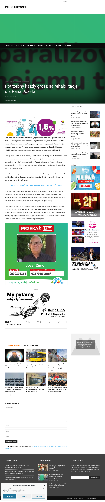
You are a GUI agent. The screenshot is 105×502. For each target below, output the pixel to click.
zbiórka (19, 324)
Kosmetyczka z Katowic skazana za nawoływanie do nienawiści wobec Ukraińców (14, 389)
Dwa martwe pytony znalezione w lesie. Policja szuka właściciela (19, 478)
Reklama (59, 46)
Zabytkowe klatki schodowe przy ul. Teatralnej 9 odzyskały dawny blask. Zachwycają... (79, 144)
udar (7, 324)
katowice (12, 322)
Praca (75, 498)
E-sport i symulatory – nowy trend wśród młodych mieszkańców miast (17, 466)
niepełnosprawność (22, 322)
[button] (44, 485)
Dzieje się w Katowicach (15, 81)
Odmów (24, 496)
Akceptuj (10, 496)
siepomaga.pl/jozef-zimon (59, 322)
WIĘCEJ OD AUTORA (31, 345)
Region (49, 46)
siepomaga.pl (46, 322)
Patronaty (69, 498)
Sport (40, 46)
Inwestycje (20, 46)
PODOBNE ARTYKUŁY (14, 345)
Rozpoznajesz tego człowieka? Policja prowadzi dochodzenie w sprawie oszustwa (14, 366)
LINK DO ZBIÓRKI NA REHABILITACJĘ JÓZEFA (36, 185)
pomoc (31, 322)
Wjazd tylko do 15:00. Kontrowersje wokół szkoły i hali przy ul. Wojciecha (35, 389)
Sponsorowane (26, 81)
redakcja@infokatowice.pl (81, 471)
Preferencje (38, 496)
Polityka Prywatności (90, 498)
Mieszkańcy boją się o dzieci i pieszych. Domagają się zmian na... (79, 113)
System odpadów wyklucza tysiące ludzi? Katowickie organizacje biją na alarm (56, 476)
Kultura (31, 46)
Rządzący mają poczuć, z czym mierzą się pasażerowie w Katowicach (35, 366)
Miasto (9, 46)
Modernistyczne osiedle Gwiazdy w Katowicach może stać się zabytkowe (79, 154)
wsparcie (12, 324)
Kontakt (69, 46)
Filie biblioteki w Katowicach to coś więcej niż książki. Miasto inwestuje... (57, 467)
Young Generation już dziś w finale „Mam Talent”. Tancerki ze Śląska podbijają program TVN (57, 389)
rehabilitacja (38, 322)
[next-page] (9, 395)
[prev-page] (6, 395)
